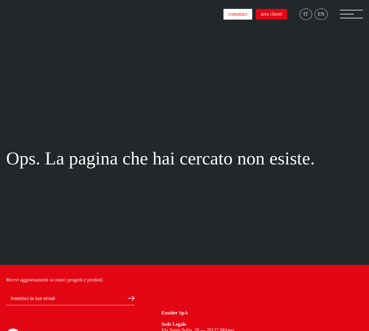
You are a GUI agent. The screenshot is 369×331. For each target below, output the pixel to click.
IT (306, 14)
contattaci (237, 14)
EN (321, 14)
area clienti (271, 14)
